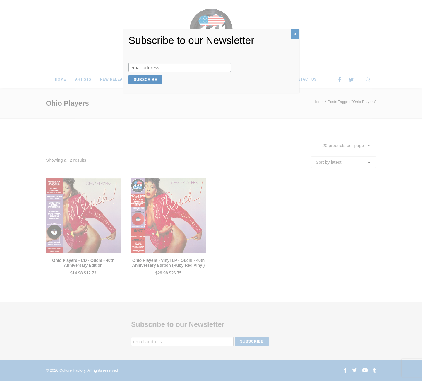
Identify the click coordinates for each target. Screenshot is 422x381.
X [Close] (295, 34)
